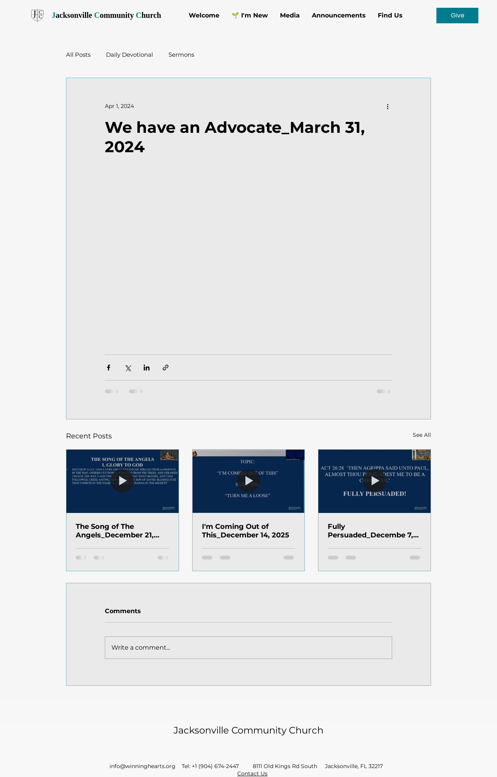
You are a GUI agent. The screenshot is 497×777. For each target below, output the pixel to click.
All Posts (78, 54)
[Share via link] (165, 367)
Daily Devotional (129, 54)
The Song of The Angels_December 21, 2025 (115, 530)
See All (422, 434)
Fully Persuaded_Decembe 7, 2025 (370, 530)
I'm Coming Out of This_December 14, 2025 (245, 530)
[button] (290, 15)
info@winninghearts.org (142, 766)
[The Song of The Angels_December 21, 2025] (122, 481)
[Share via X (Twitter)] (127, 367)
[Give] (457, 15)
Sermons (181, 54)
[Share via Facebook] (108, 367)
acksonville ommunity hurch (105, 15)
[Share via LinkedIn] (146, 367)
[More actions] (387, 106)
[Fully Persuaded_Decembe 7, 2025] (374, 481)
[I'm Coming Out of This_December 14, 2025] (249, 481)
